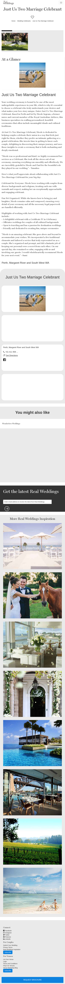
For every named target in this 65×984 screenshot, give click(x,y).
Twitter (6, 935)
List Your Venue (8, 959)
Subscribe (8, 952)
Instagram (7, 933)
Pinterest (7, 937)
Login (5, 961)
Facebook (7, 931)
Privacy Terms (7, 947)
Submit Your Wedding (10, 945)
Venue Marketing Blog (10, 968)
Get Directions (12, 355)
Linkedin (7, 939)
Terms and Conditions (10, 963)
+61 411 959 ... (11, 352)
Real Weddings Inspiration (11, 949)
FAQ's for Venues (9, 966)
